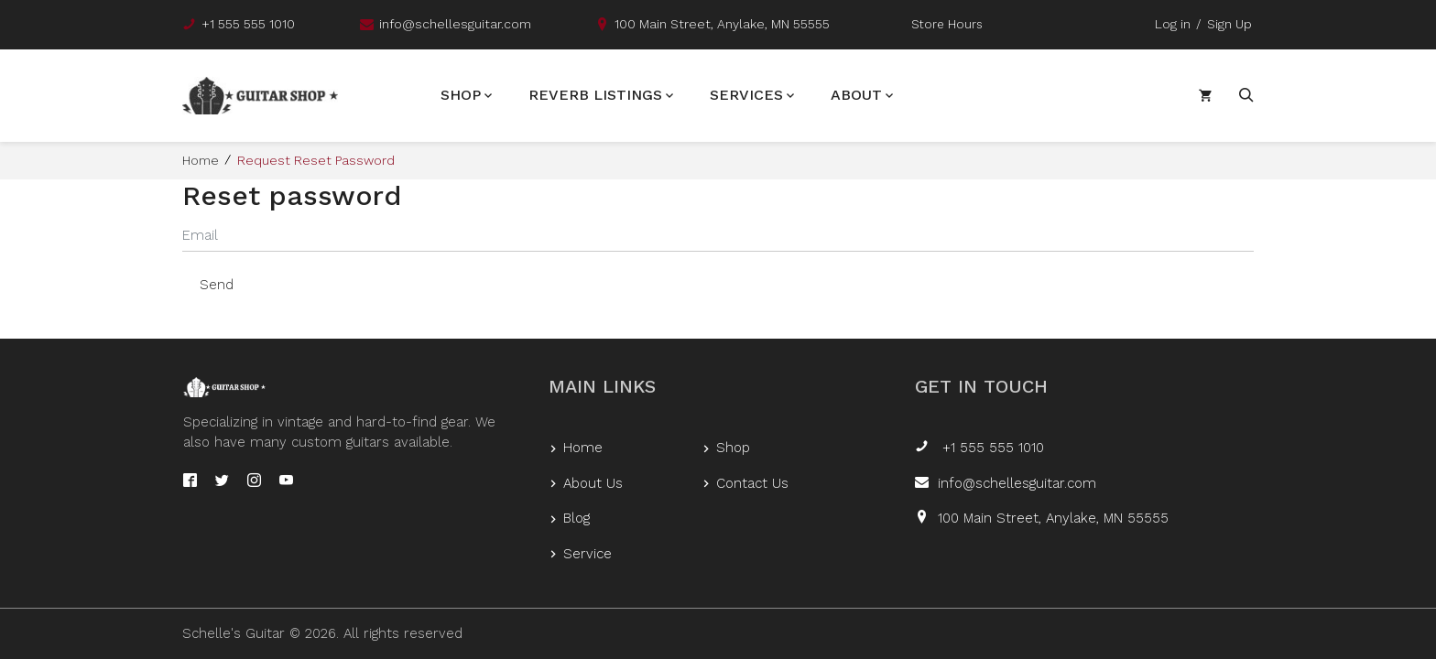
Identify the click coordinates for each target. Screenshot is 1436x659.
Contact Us (752, 483)
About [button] (856, 95)
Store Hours (947, 24)
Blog (576, 518)
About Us (593, 483)
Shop (733, 447)
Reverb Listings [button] (595, 95)
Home (200, 162)
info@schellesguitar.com (1017, 483)
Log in (1173, 23)
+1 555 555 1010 (991, 447)
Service (587, 554)
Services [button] (746, 95)
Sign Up (1229, 23)
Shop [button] (461, 95)
